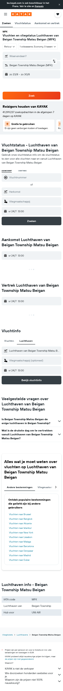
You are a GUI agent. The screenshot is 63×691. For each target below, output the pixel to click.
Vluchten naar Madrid (20, 555)
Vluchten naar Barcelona (21, 546)
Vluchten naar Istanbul (20, 528)
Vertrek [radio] (22, 171)
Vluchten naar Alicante (20, 523)
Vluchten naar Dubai (19, 559)
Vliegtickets (7, 635)
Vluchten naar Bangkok (20, 518)
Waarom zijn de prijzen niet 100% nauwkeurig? (33, 681)
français (39, 6)
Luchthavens (22, 635)
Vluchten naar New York (21, 532)
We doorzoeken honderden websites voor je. (33, 674)
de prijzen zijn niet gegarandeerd (19, 659)
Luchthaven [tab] (26, 340)
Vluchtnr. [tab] (9, 340)
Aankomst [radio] (7, 171)
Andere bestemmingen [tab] (19, 487)
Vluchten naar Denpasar (21, 550)
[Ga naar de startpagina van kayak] (21, 14)
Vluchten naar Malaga (20, 541)
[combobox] (10, 46)
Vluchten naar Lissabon (20, 537)
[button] (59, 4)
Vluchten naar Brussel (20, 514)
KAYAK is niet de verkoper (33, 668)
